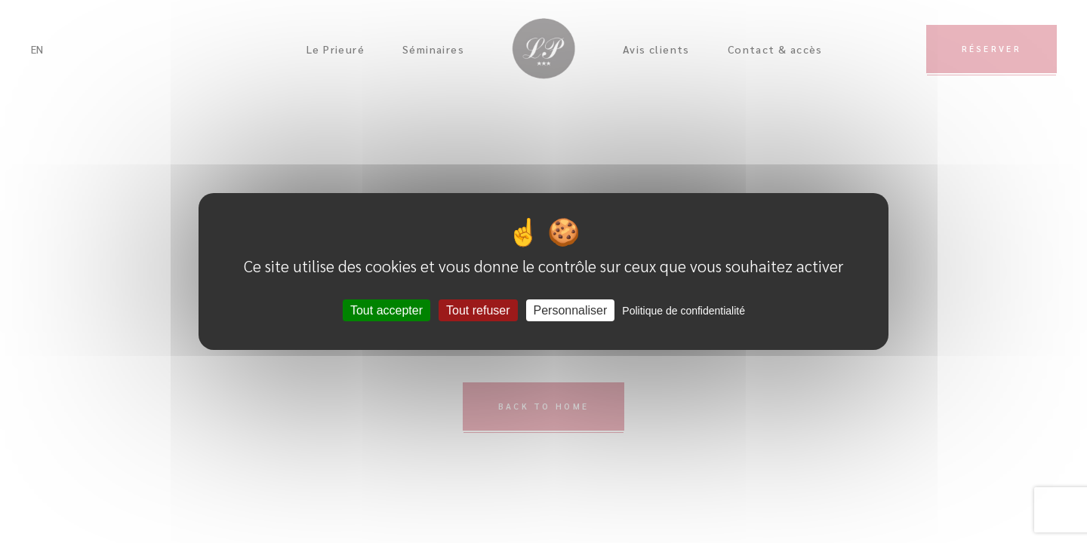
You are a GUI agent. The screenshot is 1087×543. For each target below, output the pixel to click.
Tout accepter (386, 310)
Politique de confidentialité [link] (683, 311)
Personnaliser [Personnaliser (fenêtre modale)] (571, 310)
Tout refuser (478, 310)
